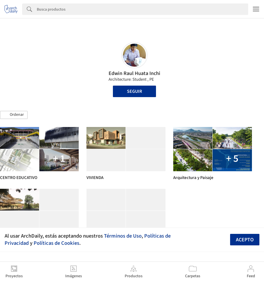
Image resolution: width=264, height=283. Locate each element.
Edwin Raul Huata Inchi (134, 73)
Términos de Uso (123, 236)
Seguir (134, 91)
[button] (14, 115)
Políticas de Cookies (56, 243)
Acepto (245, 239)
